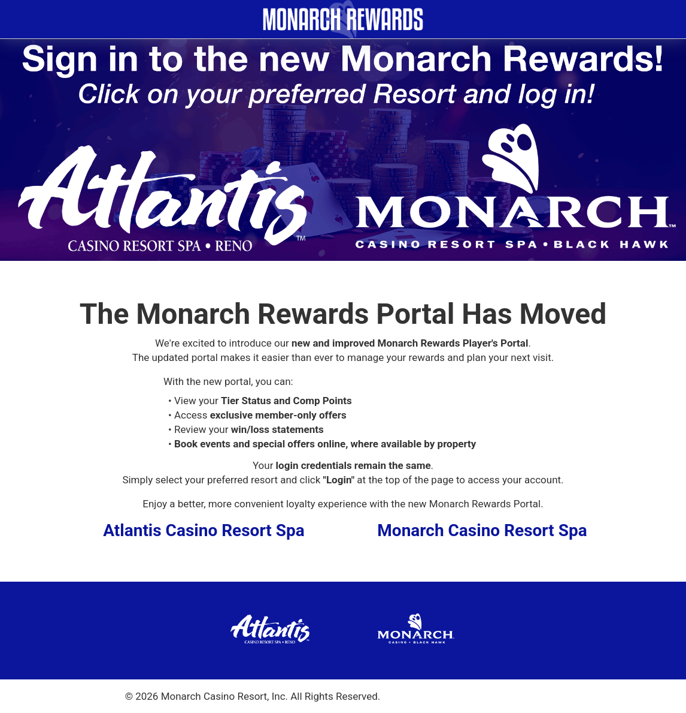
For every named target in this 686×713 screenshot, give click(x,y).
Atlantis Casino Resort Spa (204, 530)
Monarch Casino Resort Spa (482, 530)
